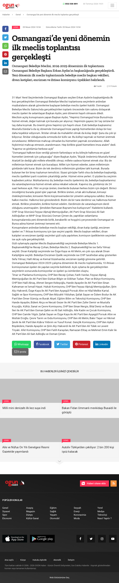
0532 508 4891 (70, 4)
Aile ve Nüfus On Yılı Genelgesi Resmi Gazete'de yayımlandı (25, 449)
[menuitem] (12, 508)
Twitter (62, 344)
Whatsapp (21, 344)
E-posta (20, 351)
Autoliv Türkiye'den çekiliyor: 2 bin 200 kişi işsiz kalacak (88, 449)
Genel (16, 27)
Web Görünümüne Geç (59, 577)
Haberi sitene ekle (94, 483)
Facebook (42, 344)
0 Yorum (112, 86)
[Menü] (112, 5)
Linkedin (101, 344)
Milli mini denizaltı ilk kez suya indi (24, 408)
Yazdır (98, 86)
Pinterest (81, 344)
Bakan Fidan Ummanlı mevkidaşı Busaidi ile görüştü (89, 410)
